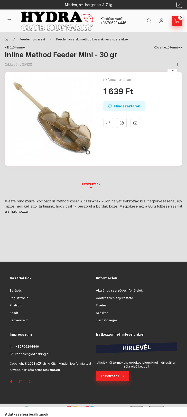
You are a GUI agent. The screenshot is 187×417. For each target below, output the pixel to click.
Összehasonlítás (108, 123)
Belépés (16, 290)
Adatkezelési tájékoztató (114, 298)
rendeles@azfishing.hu (32, 354)
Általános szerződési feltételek (119, 290)
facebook (11, 382)
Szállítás (102, 313)
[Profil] (161, 21)
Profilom (16, 305)
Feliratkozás (110, 376)
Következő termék (167, 47)
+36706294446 (113, 23)
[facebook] (177, 64)
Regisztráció (19, 298)
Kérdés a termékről (122, 123)
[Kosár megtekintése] (177, 21)
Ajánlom (135, 123)
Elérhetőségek (107, 320)
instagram (21, 382)
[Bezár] (179, 5)
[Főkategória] (6, 39)
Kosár (14, 313)
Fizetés (101, 305)
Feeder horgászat (32, 39)
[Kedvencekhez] (172, 72)
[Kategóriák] (9, 20)
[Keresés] (149, 21)
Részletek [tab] (91, 184)
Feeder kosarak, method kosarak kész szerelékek (92, 39)
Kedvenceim (19, 320)
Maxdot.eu (51, 370)
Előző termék (16, 47)
